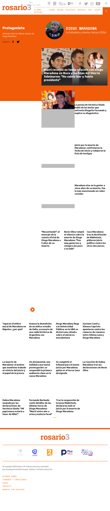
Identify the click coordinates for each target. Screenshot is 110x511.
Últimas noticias (38, 11)
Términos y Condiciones (14, 479)
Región (60, 10)
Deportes (82, 10)
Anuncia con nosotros (13, 489)
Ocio (90, 10)
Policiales (70, 10)
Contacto (6, 486)
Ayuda (5, 483)
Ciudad (52, 10)
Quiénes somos (9, 476)
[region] (20, 84)
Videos (97, 10)
